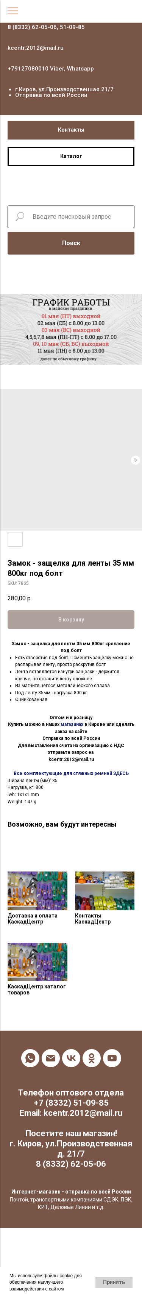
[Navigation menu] (13, 11)
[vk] (71, 1058)
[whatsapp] (30, 1058)
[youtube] (112, 1058)
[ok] (92, 1058)
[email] (51, 1058)
